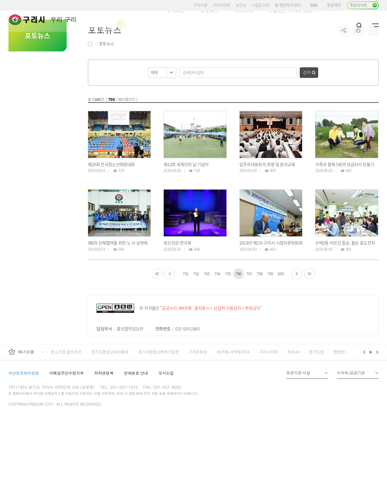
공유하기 (344, 61)
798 (260, 304)
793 (207, 304)
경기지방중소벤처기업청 (158, 382)
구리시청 (200, 5)
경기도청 (316, 382)
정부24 (293, 382)
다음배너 (377, 382)
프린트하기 (358, 61)
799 (270, 304)
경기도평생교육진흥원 (109, 382)
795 (228, 304)
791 (186, 304)
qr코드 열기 (373, 61)
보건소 (241, 5)
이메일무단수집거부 (66, 403)
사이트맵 (375, 25)
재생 (371, 382)
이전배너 (365, 382)
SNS (315, 5)
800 (281, 304)
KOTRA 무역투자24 (233, 382)
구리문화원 (198, 382)
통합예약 (334, 5)
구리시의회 (221, 5)
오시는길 (166, 403)
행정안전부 (343, 382)
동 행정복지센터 (288, 5)
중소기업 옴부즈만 (66, 382)
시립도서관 (260, 5)
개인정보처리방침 (23, 403)
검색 (306, 103)
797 (249, 304)
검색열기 (359, 25)
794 (217, 304)
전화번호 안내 (136, 403)
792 (196, 304)
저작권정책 (103, 403)
